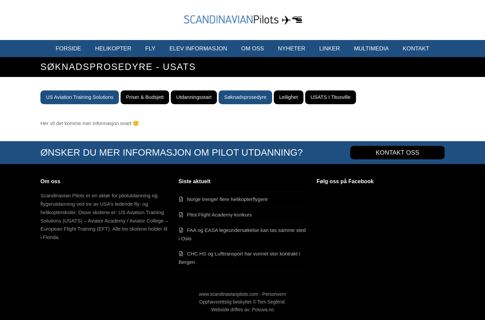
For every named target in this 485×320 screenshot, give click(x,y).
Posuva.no (263, 309)
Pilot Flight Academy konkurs (219, 214)
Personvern (274, 294)
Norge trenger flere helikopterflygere (227, 199)
